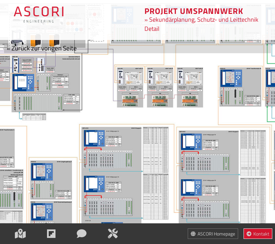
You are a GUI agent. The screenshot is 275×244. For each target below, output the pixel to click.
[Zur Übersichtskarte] (38, 12)
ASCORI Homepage (213, 233)
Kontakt (258, 233)
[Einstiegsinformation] (51, 233)
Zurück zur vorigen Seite (42, 48)
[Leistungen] (113, 233)
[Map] (21, 233)
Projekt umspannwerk (193, 11)
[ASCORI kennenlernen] (82, 233)
